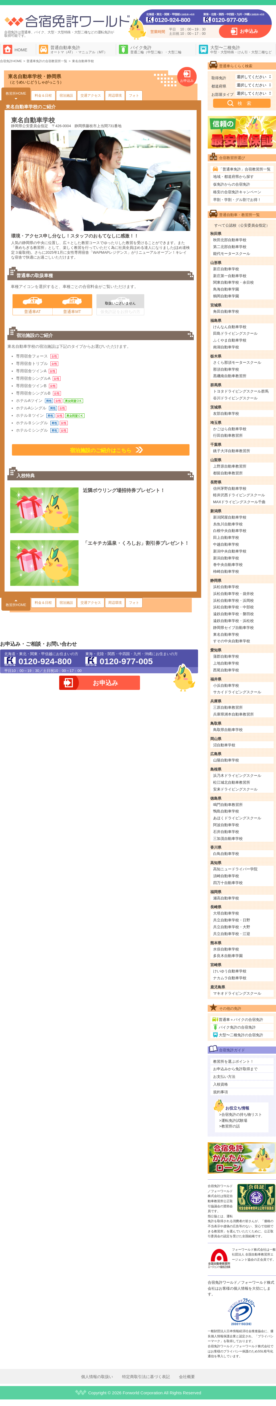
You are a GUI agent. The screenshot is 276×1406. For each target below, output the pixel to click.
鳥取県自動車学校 (228, 730)
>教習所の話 (229, 1126)
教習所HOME (16, 94)
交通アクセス (91, 95)
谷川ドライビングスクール (235, 398)
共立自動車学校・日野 (231, 920)
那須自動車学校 (226, 369)
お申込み (249, 31)
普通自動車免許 (78, 49)
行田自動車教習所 (228, 435)
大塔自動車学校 (226, 913)
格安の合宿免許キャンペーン (237, 192)
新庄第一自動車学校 (229, 276)
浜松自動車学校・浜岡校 (233, 600)
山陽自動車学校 (226, 760)
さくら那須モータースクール (237, 362)
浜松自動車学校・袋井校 (233, 594)
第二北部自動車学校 (229, 247)
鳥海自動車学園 (226, 289)
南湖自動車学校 (226, 347)
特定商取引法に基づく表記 (146, 1376)
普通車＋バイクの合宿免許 (241, 1019)
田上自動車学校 (226, 537)
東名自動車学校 (226, 634)
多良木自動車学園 (228, 956)
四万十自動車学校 (228, 883)
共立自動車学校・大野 (231, 927)
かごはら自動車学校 (229, 429)
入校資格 (220, 1084)
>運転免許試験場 (233, 1120)
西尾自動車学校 (226, 670)
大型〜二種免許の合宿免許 (241, 1035)
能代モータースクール (231, 253)
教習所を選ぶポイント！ (233, 1061)
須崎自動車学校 (226, 876)
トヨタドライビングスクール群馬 (241, 391)
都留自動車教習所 (228, 473)
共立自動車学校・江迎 (231, 934)
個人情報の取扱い (97, 1376)
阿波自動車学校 (226, 825)
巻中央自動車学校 (228, 564)
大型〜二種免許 (241, 49)
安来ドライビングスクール (235, 789)
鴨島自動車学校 (226, 811)
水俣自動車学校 (226, 949)
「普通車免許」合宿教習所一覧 (245, 169)
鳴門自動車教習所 (228, 804)
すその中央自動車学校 (231, 641)
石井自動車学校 (226, 832)
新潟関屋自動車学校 (229, 517)
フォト (134, 95)
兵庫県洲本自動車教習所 (233, 714)
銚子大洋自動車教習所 (231, 451)
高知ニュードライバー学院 (235, 869)
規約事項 (220, 1092)
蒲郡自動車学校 (226, 656)
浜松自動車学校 (226, 587)
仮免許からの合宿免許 (231, 184)
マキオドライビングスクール (237, 993)
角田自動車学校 (226, 311)
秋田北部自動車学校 (229, 240)
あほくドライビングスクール (237, 818)
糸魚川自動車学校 (228, 524)
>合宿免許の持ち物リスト (240, 1114)
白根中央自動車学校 (229, 531)
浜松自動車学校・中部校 (233, 607)
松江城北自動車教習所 (231, 782)
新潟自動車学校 (226, 558)
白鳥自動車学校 (226, 854)
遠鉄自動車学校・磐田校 (233, 614)
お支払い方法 (224, 1076)
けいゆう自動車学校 (229, 971)
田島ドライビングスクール (235, 333)
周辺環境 (115, 95)
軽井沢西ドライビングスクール (239, 495)
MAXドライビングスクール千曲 (239, 502)
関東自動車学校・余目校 (233, 282)
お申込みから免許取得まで (235, 1069)
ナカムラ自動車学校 (229, 978)
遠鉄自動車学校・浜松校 (233, 621)
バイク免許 (156, 49)
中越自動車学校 (226, 544)
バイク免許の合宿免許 (237, 1027)
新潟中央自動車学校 (229, 551)
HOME (21, 49)
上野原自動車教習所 (229, 466)
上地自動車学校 (226, 663)
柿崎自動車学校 (226, 571)
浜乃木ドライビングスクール (237, 775)
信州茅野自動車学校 (229, 488)
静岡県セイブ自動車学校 (233, 627)
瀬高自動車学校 (226, 898)
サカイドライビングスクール (237, 692)
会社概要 (187, 1376)
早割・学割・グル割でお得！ (237, 200)
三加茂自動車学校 (228, 838)
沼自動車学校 (224, 745)
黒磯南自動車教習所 (229, 376)
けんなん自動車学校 (229, 327)
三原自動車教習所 (228, 707)
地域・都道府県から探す (233, 176)
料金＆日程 (43, 95)
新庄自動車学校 (226, 269)
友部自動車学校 (226, 413)
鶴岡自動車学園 (226, 296)
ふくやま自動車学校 (229, 340)
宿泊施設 (66, 95)
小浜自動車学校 (226, 685)
